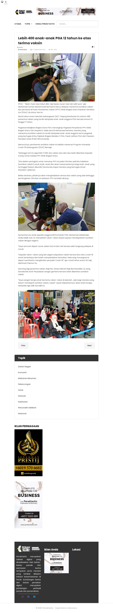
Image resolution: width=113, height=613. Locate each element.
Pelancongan (24, 384)
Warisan (22, 396)
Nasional (22, 413)
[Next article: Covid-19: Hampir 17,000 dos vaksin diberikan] (89, 345)
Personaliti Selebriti (27, 407)
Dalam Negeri (24, 366)
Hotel (20, 390)
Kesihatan (23, 50)
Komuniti (22, 372)
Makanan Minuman (27, 378)
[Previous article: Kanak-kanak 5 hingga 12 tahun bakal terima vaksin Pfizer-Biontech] (23, 345)
